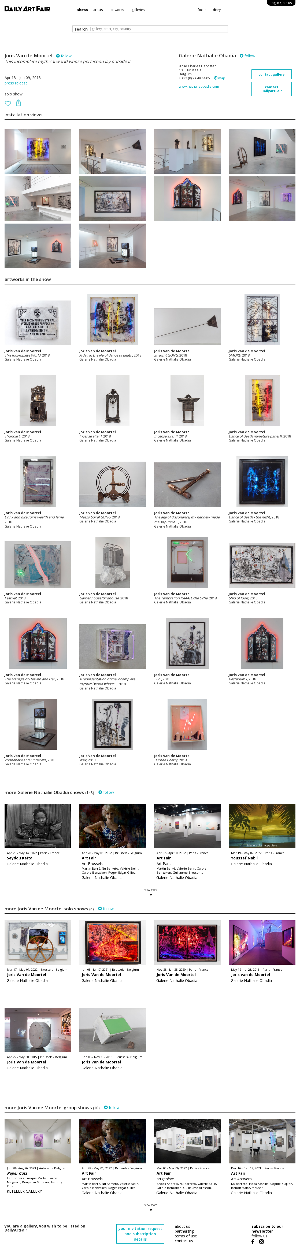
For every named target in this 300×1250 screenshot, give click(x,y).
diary (217, 10)
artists (98, 10)
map (219, 78)
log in (281, 3)
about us (182, 1226)
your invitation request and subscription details (140, 1234)
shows (82, 10)
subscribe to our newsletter (267, 1229)
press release (16, 83)
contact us (184, 1240)
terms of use (186, 1235)
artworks (117, 10)
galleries (138, 10)
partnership (184, 1231)
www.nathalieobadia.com (199, 86)
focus (202, 10)
